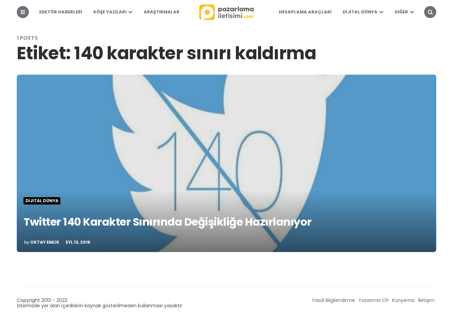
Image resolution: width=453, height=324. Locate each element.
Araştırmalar (162, 12)
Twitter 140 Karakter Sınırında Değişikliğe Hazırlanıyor (167, 221)
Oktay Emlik (44, 242)
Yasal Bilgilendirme (333, 300)
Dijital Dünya (360, 12)
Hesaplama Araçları (305, 12)
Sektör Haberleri (60, 12)
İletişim (426, 300)
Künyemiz (403, 300)
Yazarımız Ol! (373, 300)
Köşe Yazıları (110, 12)
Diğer (401, 12)
